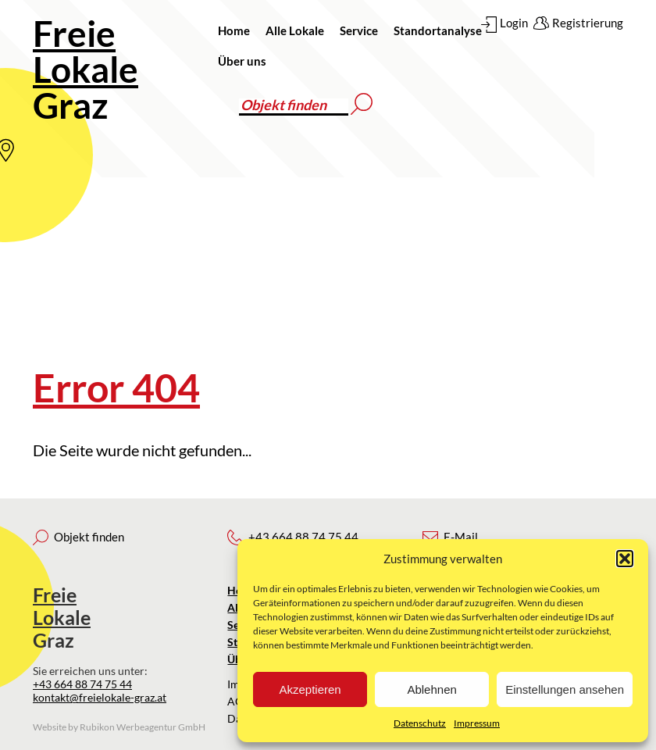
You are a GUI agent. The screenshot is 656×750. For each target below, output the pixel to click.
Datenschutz (420, 723)
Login (514, 23)
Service (359, 30)
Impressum (477, 723)
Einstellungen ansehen (564, 689)
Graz (85, 69)
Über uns (242, 61)
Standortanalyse (438, 30)
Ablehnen (431, 689)
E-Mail (461, 537)
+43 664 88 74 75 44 (82, 684)
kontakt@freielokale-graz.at (99, 697)
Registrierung (587, 23)
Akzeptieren (309, 689)
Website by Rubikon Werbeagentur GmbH (119, 727)
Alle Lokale (295, 30)
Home (234, 30)
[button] (625, 558)
